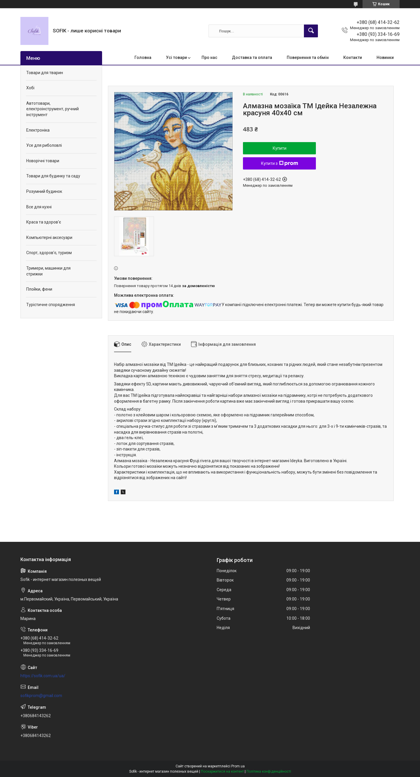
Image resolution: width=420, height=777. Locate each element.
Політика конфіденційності (268, 771)
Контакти (352, 57)
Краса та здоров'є (43, 222)
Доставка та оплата (252, 57)
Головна (142, 57)
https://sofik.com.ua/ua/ (42, 675)
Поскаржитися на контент (222, 771)
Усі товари (176, 57)
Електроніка (38, 130)
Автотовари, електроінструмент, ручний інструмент (52, 109)
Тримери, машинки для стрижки (48, 271)
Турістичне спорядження (50, 304)
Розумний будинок (44, 191)
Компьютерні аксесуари (49, 237)
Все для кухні (39, 207)
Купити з (279, 163)
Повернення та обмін (308, 57)
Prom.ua (238, 766)
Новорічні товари (42, 160)
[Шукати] (311, 31)
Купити (279, 148)
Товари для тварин (44, 72)
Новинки (385, 57)
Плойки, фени (39, 289)
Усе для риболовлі (44, 145)
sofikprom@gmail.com (41, 695)
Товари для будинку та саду (53, 176)
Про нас (209, 57)
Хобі (30, 87)
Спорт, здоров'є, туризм (49, 252)
